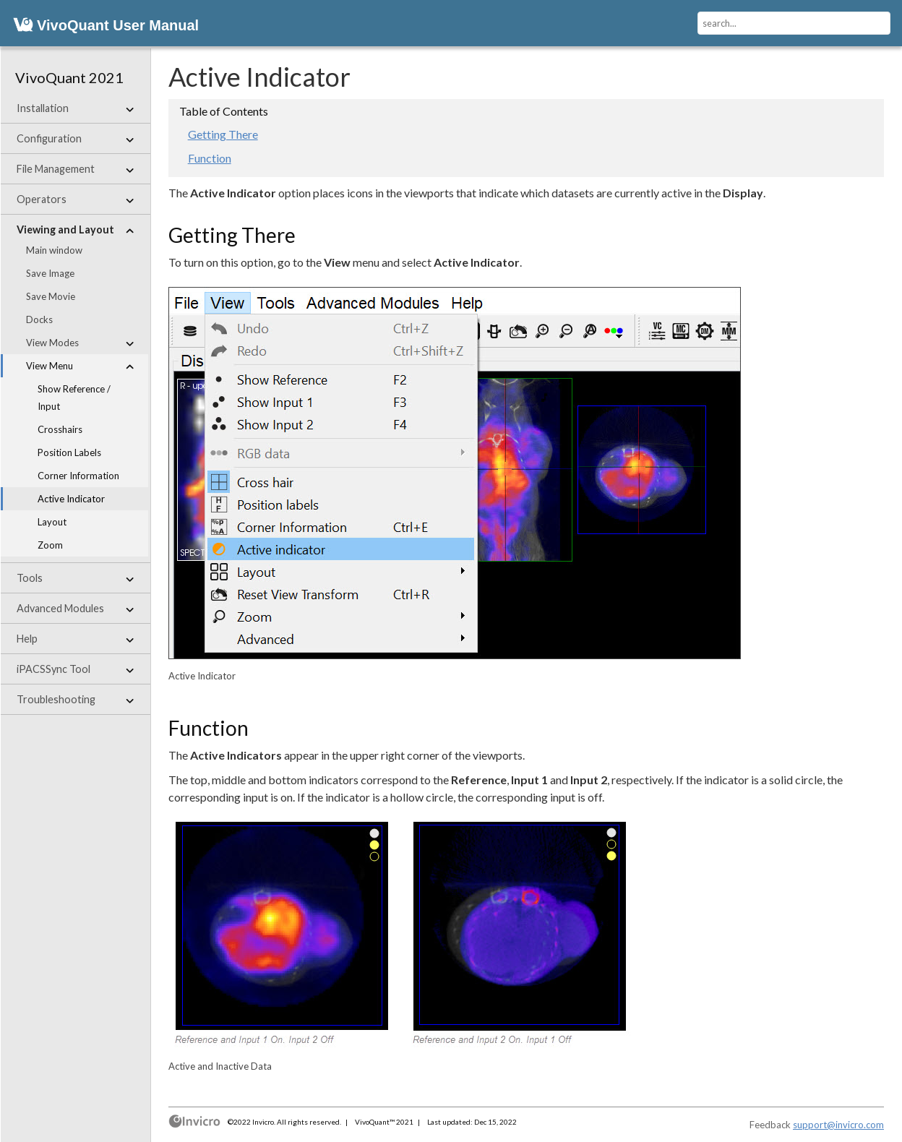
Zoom (50, 545)
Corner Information (78, 475)
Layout (52, 522)
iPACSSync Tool (75, 669)
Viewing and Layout (75, 230)
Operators (75, 199)
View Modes (80, 342)
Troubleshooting (75, 699)
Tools (75, 578)
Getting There (223, 134)
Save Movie (50, 296)
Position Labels (69, 452)
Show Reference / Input (74, 397)
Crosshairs (60, 429)
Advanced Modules (75, 608)
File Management (75, 169)
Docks (39, 319)
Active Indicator (71, 499)
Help (75, 639)
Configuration (75, 139)
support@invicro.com (838, 1124)
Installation (75, 108)
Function (209, 158)
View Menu (80, 365)
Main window (54, 250)
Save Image (50, 273)
